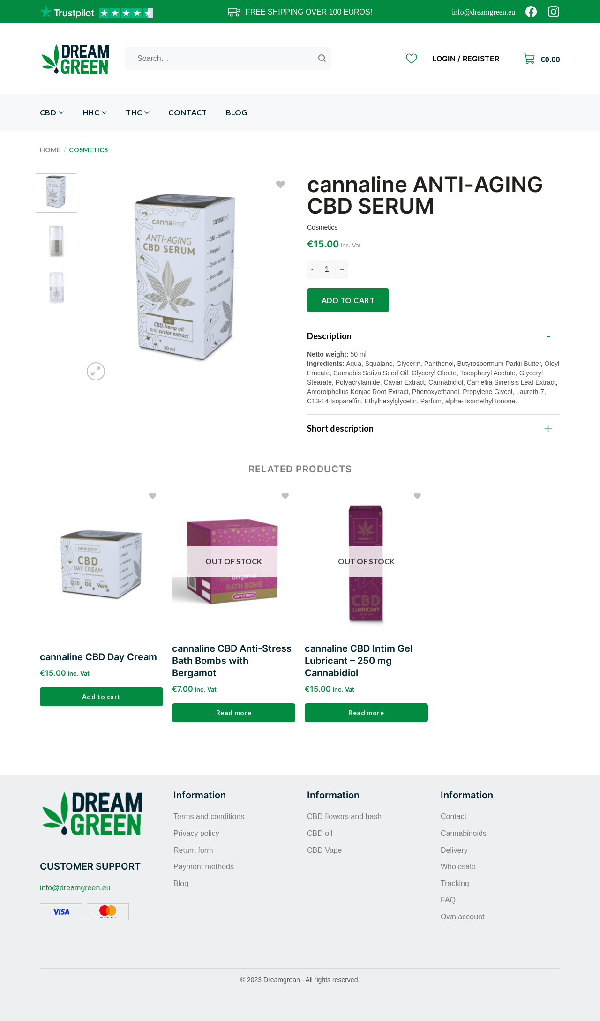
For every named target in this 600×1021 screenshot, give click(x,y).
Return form (193, 850)
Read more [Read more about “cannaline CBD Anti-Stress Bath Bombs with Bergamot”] (234, 712)
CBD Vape (324, 850)
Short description (432, 427)
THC (138, 112)
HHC (94, 112)
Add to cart (348, 300)
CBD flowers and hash (344, 816)
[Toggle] (548, 333)
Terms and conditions (208, 816)
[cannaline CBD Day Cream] (101, 560)
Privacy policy (196, 833)
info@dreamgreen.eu (483, 12)
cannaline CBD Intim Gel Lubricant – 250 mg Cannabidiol (358, 660)
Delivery (454, 850)
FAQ (448, 900)
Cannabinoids (464, 833)
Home (50, 150)
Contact (187, 112)
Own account (462, 917)
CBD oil (319, 833)
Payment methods (203, 867)
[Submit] (322, 59)
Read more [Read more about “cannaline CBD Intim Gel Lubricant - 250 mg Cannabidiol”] (366, 712)
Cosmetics (88, 150)
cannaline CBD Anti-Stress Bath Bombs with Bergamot (232, 660)
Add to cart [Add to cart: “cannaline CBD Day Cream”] (101, 697)
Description (432, 333)
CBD (52, 112)
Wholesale (458, 867)
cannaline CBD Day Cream (98, 657)
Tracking (455, 883)
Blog (237, 112)
